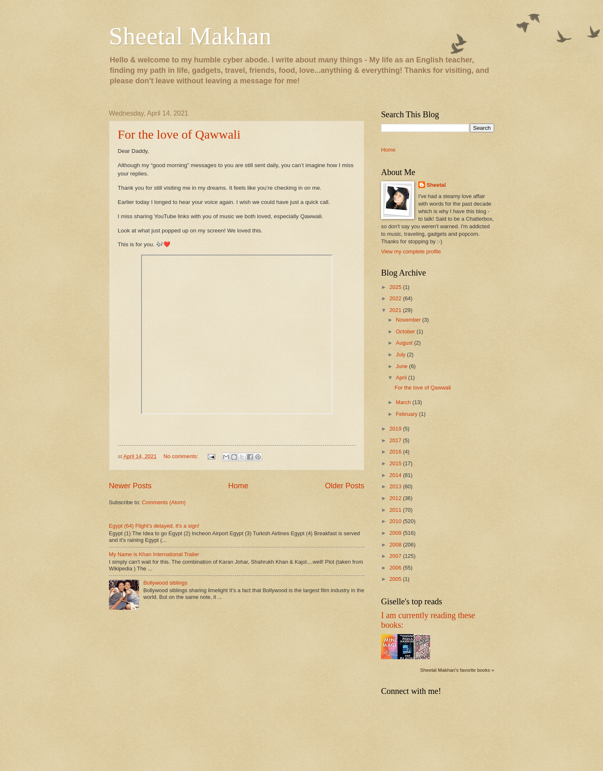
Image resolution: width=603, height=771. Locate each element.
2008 (396, 545)
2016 (396, 452)
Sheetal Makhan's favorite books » (457, 670)
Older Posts (344, 486)
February (407, 414)
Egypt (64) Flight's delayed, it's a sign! (154, 526)
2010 (396, 521)
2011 (396, 510)
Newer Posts (130, 486)
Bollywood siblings (165, 583)
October (406, 331)
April (402, 377)
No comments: (182, 456)
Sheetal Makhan (190, 36)
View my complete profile (411, 251)
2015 (396, 463)
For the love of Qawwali (179, 134)
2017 (396, 440)
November (409, 320)
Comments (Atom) (164, 502)
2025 (396, 287)
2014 (396, 475)
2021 (396, 310)
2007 (396, 556)
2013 (396, 486)
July (401, 354)
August (405, 343)
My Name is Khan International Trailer (154, 554)
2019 (396, 428)
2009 (396, 533)
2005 (396, 579)
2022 (396, 298)
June (402, 366)
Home (238, 486)
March (404, 402)
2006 (396, 568)
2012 (396, 498)
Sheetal (436, 185)
